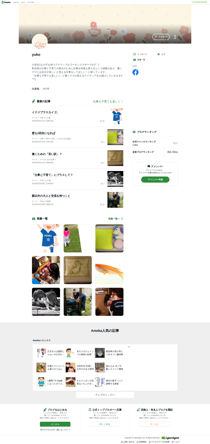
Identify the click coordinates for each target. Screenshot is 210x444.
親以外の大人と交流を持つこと (51, 195)
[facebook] (135, 72)
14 (102, 204)
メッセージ (140, 54)
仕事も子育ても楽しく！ (108, 101)
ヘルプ (176, 441)
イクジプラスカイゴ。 (45, 112)
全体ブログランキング (143, 152)
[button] (161, 37)
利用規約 (141, 441)
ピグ (161, 54)
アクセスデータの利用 (159, 441)
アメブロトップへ (105, 395)
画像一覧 (139, 59)
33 (102, 121)
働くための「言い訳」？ (47, 154)
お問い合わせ (127, 441)
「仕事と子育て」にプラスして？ (52, 175)
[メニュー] (175, 37)
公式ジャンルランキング (144, 141)
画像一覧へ (115, 218)
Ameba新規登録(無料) (199, 2)
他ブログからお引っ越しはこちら (54, 430)
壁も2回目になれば (43, 133)
